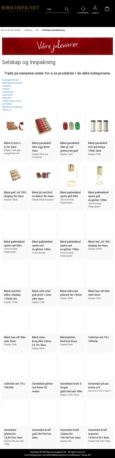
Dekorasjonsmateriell (12, 83)
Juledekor (7, 86)
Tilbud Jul (6, 110)
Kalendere (7, 98)
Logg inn (95, 8)
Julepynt (6, 89)
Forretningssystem (33, 455)
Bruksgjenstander (10, 80)
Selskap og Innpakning (53, 30)
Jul (36, 30)
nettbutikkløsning (54, 455)
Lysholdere (7, 104)
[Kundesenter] (83, 8)
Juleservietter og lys (11, 101)
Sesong (28, 30)
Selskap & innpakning (12, 107)
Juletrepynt (7, 95)
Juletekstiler (8, 92)
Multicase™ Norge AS (81, 455)
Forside (17, 30)
